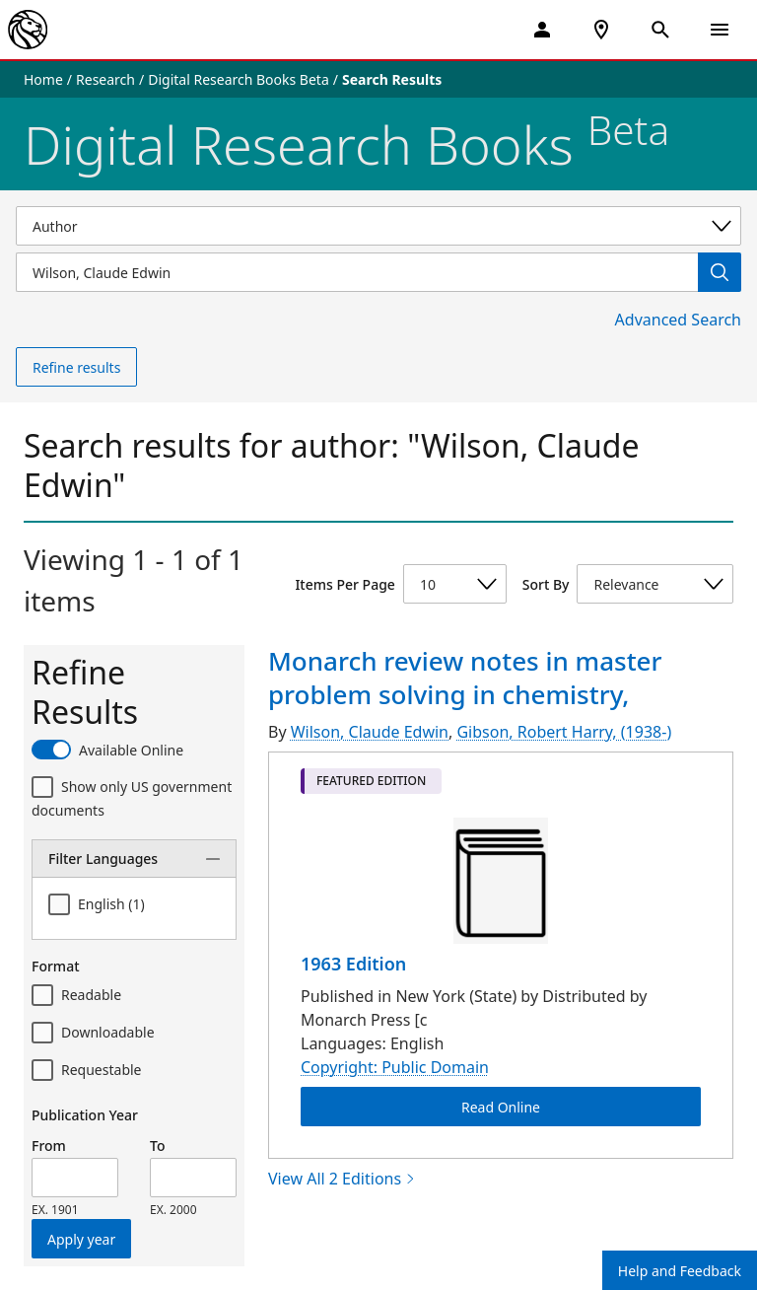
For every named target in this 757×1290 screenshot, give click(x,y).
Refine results (76, 367)
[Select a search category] (378, 226)
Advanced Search (678, 319)
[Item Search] (357, 272)
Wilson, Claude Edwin (369, 732)
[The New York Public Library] (27, 29)
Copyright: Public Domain (395, 1067)
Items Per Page (344, 584)
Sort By (546, 584)
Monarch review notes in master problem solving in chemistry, (465, 677)
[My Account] (542, 29)
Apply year (81, 1239)
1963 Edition (353, 963)
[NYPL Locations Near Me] (601, 29)
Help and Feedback (679, 1270)
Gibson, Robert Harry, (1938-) (563, 732)
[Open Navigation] (719, 29)
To (157, 1145)
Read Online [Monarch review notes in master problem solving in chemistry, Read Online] (500, 1106)
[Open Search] (660, 29)
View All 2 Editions (342, 1178)
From (49, 1145)
